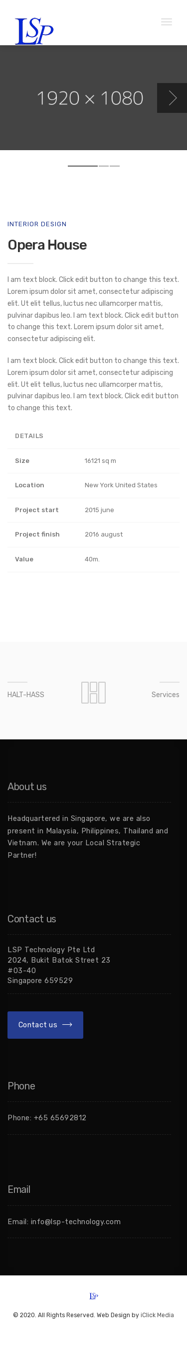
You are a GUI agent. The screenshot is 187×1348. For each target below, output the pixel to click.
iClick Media (157, 1315)
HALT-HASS (25, 695)
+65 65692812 (60, 1117)
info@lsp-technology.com (76, 1221)
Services (166, 695)
